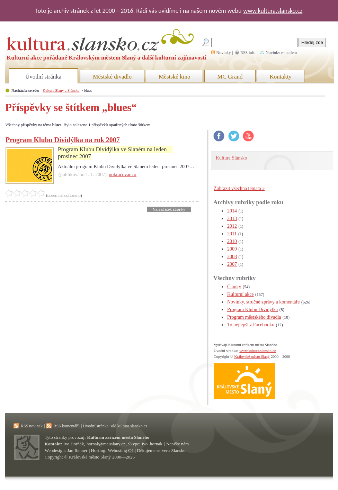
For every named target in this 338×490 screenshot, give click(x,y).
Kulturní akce (240, 294)
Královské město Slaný (251, 356)
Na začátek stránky (169, 209)
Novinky (223, 52)
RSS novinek (32, 426)
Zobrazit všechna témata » (239, 188)
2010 (232, 241)
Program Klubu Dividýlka (252, 309)
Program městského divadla (254, 317)
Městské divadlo (112, 76)
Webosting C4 (121, 450)
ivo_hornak (152, 443)
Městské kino (174, 76)
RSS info (248, 52)
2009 (232, 249)
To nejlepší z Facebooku (250, 324)
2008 (232, 256)
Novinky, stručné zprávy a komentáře (263, 302)
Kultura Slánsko (231, 158)
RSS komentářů (66, 426)
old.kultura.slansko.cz (129, 426)
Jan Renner (77, 450)
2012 (232, 226)
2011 (232, 233)
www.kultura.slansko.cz (272, 11)
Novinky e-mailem (281, 52)
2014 (232, 211)
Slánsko (178, 450)
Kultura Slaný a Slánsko (61, 90)
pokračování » (122, 174)
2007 (232, 264)
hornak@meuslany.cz (106, 443)
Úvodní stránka (43, 76)
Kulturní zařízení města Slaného (118, 437)
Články (234, 286)
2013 (232, 218)
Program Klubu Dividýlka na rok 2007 (63, 140)
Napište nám (177, 443)
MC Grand (229, 76)
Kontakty (281, 76)
